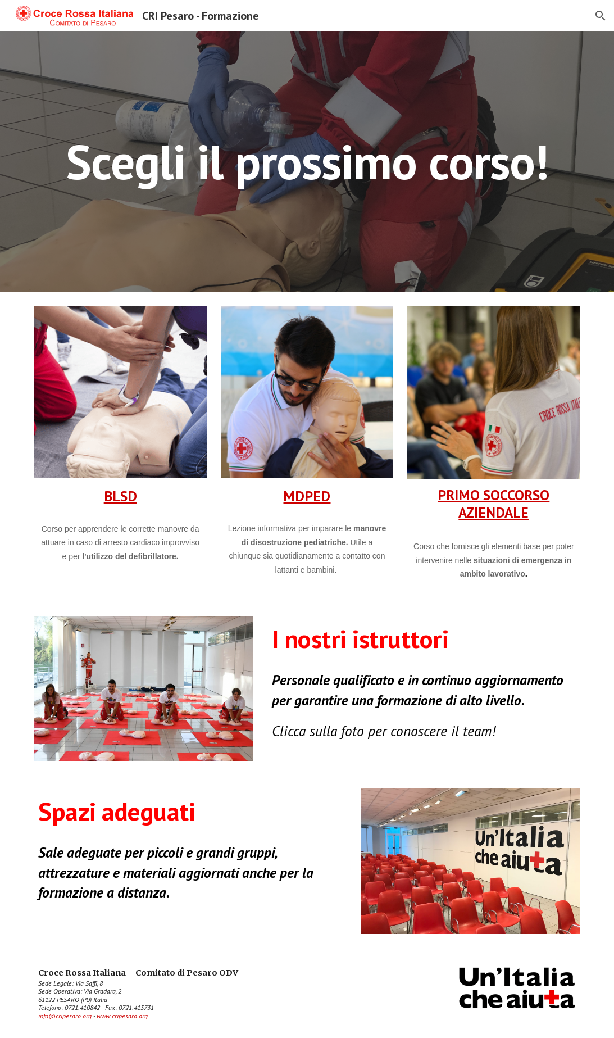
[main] (307, 161)
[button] (600, 15)
